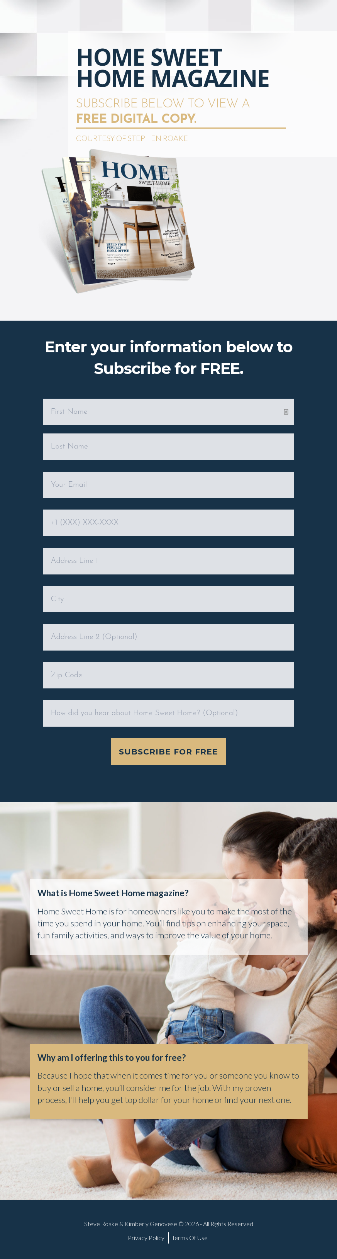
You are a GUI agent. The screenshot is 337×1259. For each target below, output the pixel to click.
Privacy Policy (146, 1237)
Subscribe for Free (168, 751)
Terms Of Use (190, 1237)
